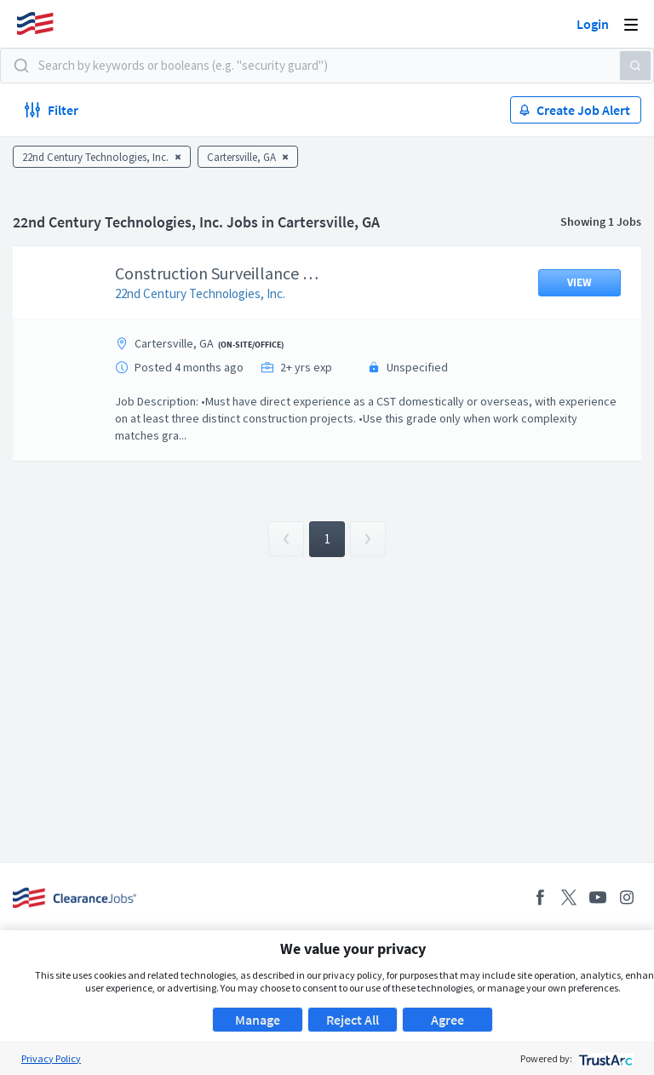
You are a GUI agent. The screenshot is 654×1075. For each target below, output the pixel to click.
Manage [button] (257, 1019)
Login (593, 23)
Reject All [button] (352, 1019)
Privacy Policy (51, 1058)
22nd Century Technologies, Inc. (213, 293)
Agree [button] (447, 1019)
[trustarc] (604, 1058)
